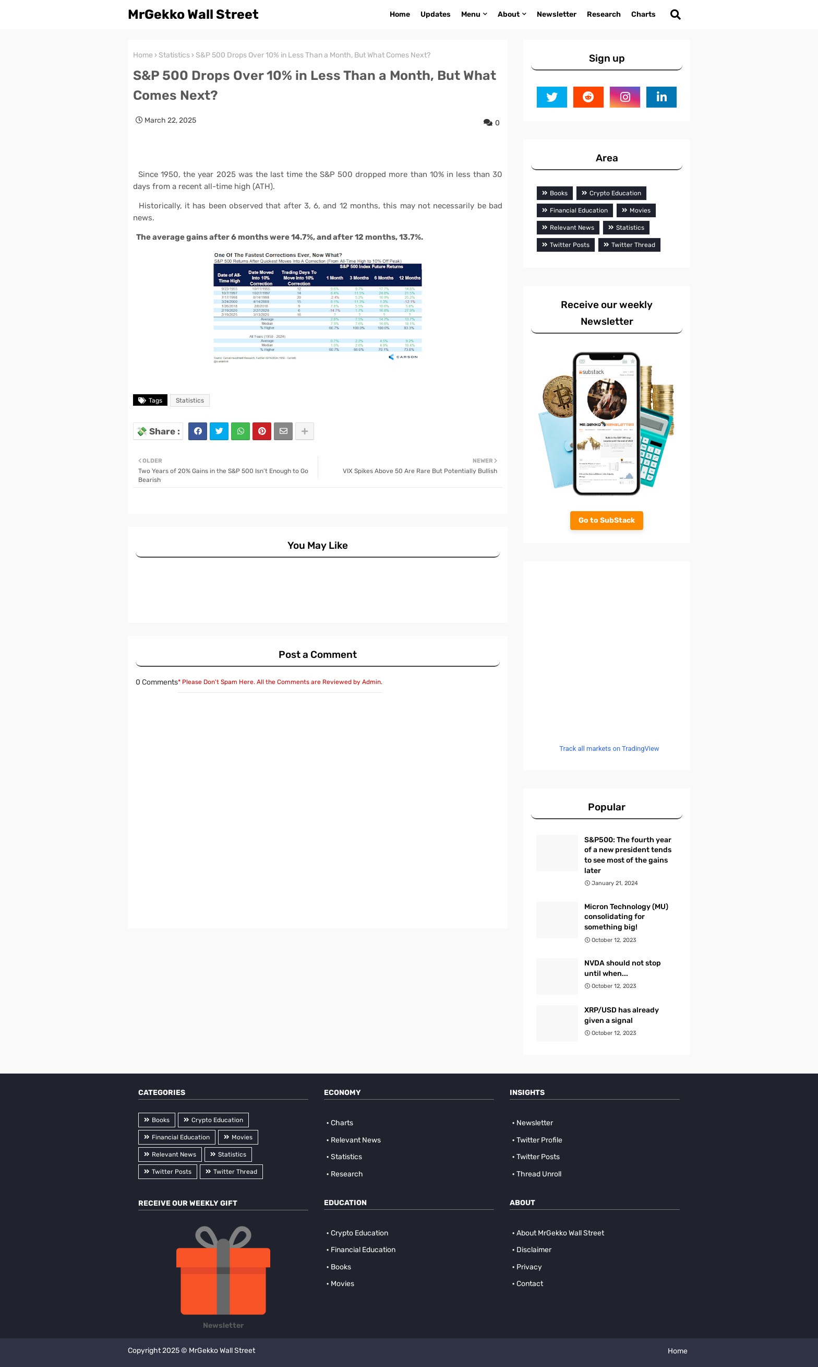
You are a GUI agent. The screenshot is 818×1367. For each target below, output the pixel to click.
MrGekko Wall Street (193, 14)
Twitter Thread (633, 245)
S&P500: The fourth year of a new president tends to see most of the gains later (627, 855)
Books (559, 193)
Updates (435, 14)
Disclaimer (533, 1249)
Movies (640, 210)
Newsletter (556, 14)
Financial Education (579, 210)
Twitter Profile (539, 1140)
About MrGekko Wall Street (560, 1233)
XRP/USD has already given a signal (621, 1015)
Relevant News (572, 227)
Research (604, 14)
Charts (643, 14)
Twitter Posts (570, 245)
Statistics (174, 55)
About (509, 14)
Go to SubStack (607, 520)
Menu (470, 14)
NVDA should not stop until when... (622, 968)
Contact (529, 1283)
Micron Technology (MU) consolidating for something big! (626, 917)
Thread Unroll (538, 1174)
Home (400, 14)
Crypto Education (615, 193)
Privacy (529, 1267)
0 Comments (157, 682)
